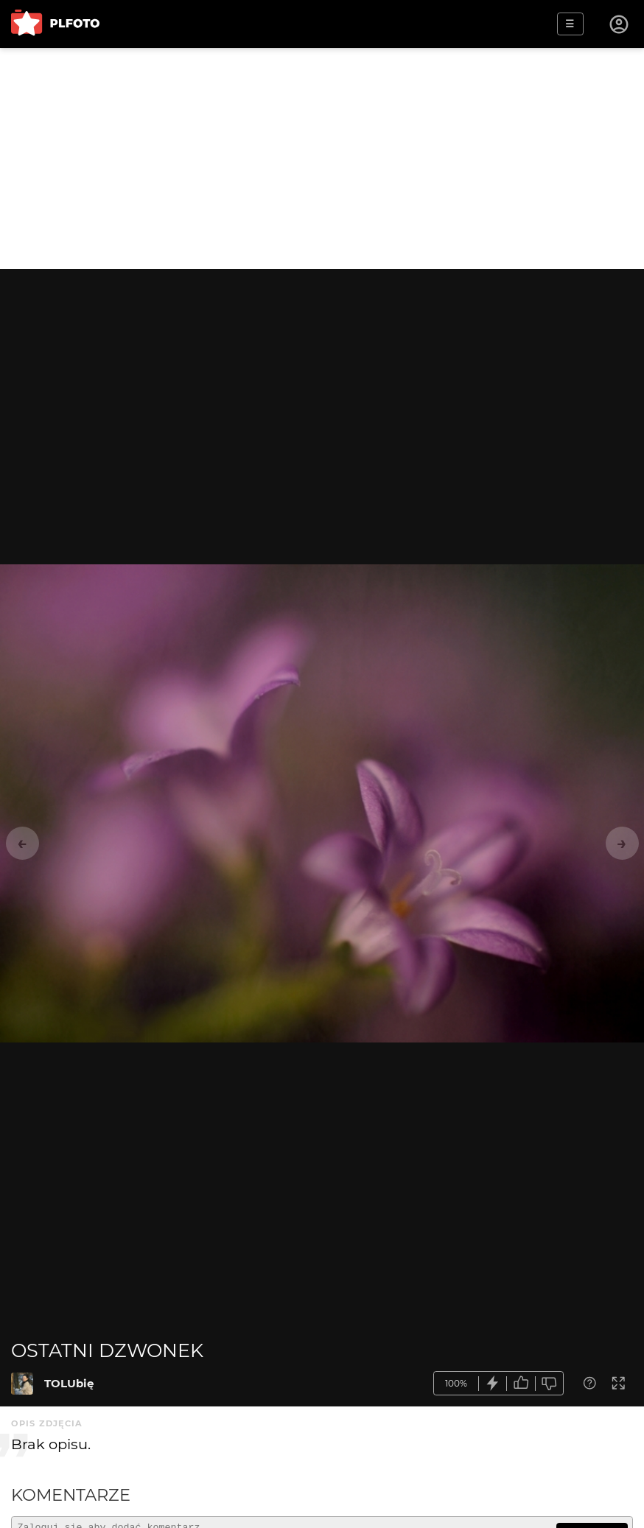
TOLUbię (69, 1383)
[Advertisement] (322, 158)
